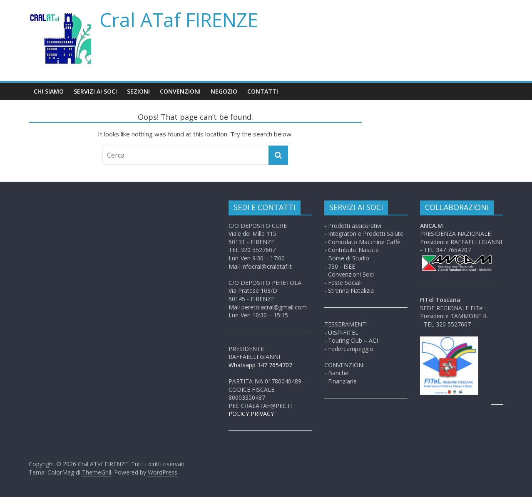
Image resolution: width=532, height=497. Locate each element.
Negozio (224, 91)
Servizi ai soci (95, 91)
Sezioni (138, 91)
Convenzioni (180, 91)
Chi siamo (49, 91)
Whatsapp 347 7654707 (260, 365)
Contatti (262, 91)
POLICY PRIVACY (251, 414)
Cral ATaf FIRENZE (178, 19)
